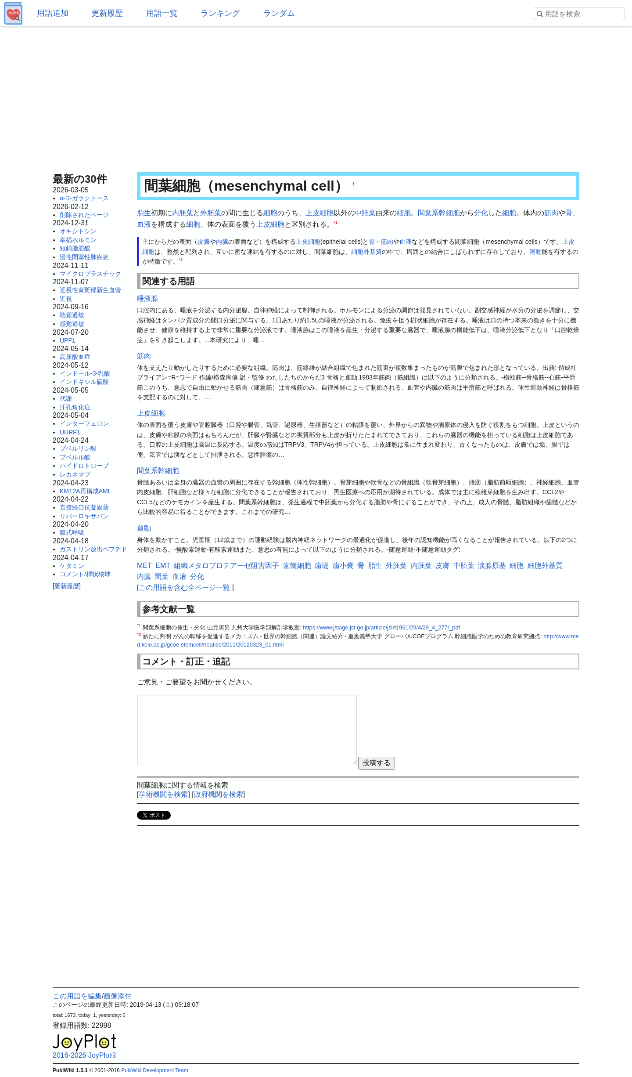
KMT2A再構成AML (85, 491)
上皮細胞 (319, 213)
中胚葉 (365, 213)
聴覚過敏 (72, 314)
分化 (481, 213)
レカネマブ (75, 474)
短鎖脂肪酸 (75, 248)
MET (144, 565)
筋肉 (551, 213)
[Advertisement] (316, 96)
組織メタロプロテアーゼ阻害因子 (226, 565)
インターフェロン (84, 423)
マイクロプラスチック (90, 273)
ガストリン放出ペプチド (93, 549)
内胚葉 (182, 213)
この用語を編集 (77, 996)
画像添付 (118, 996)
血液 (144, 224)
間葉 (161, 576)
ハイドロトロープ (84, 465)
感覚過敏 (72, 323)
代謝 (66, 398)
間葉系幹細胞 (439, 213)
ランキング (220, 13)
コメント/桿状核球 (85, 574)
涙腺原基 (492, 565)
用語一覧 (162, 13)
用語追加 (52, 13)
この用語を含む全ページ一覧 (184, 587)
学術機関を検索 (163, 794)
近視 (66, 298)
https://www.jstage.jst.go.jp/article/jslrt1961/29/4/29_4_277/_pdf (381, 627)
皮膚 (204, 241)
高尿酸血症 (75, 356)
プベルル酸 (75, 457)
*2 (181, 259)
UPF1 (67, 340)
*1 (336, 222)
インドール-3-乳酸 (85, 373)
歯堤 (322, 565)
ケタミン (72, 565)
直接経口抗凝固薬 (84, 507)
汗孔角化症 (75, 407)
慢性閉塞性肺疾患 (84, 256)
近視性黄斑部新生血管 (90, 289)
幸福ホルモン (78, 239)
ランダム (279, 13)
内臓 (222, 241)
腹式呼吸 (72, 532)
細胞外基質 (366, 251)
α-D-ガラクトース (84, 198)
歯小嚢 (343, 565)
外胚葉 (210, 213)
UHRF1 (70, 432)
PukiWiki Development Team (154, 1070)
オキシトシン (78, 231)
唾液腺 (147, 298)
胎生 (144, 213)
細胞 (270, 213)
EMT (162, 565)
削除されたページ (84, 214)
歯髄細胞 (297, 565)
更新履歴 (107, 13)
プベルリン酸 (78, 448)
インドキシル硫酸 (84, 381)
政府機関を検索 (218, 794)
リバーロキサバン (84, 516)
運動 (535, 251)
